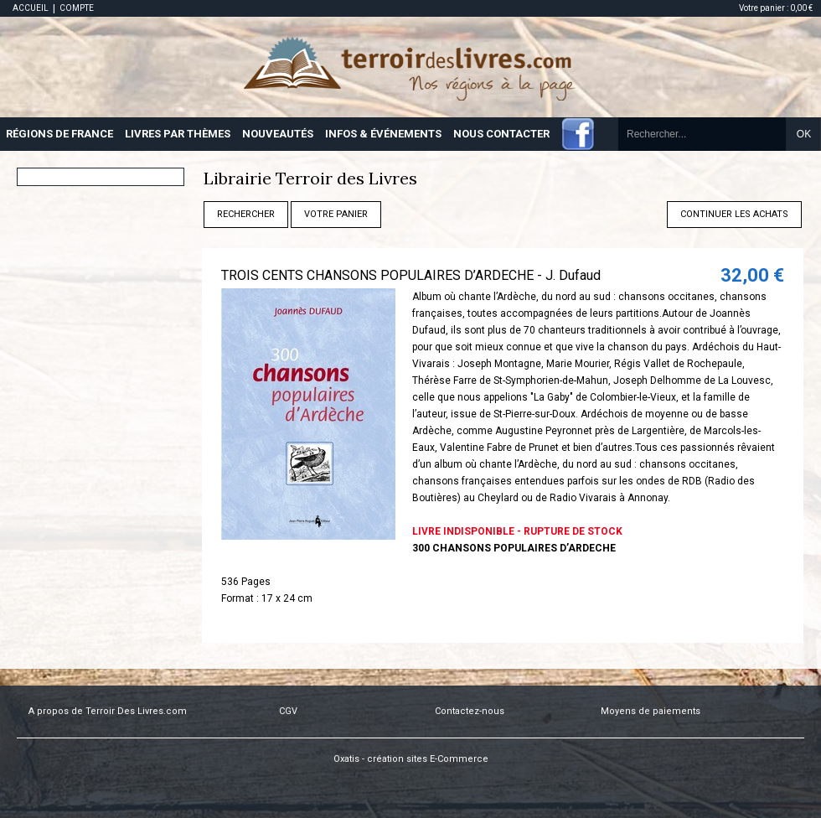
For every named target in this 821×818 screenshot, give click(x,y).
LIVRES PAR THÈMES (177, 133)
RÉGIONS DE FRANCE (59, 133)
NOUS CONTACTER (501, 133)
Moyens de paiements (650, 711)
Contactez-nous (469, 711)
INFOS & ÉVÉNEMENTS (383, 133)
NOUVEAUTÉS (277, 133)
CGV (288, 711)
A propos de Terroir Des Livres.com (107, 711)
